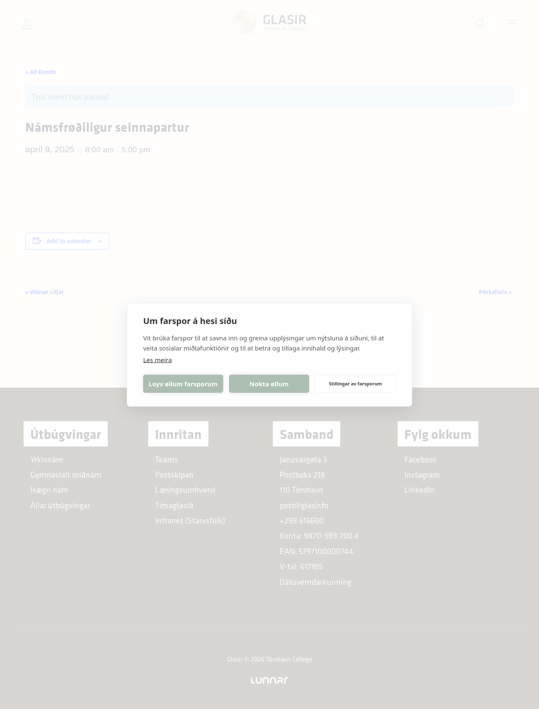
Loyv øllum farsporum (183, 384)
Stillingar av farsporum (355, 383)
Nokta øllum (269, 384)
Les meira (157, 359)
